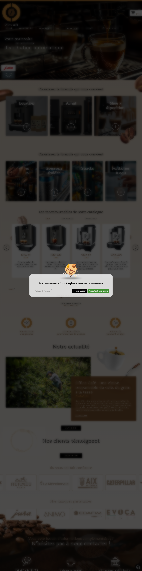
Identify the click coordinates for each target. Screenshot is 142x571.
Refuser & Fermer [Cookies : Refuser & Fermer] (42, 291)
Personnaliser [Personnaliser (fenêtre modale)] (79, 291)
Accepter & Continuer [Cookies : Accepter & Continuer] (98, 291)
